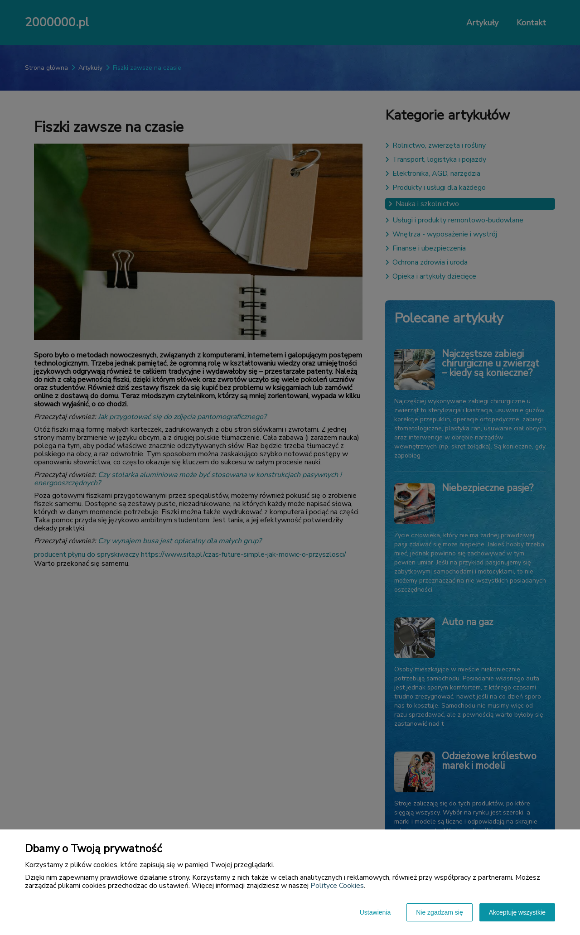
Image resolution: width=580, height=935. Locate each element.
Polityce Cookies (337, 886)
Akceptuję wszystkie (517, 912)
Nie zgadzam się (439, 912)
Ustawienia (375, 912)
